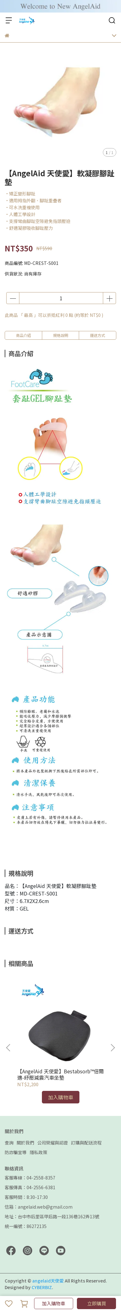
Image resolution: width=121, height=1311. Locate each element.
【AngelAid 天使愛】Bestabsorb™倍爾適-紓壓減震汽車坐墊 (60, 1074)
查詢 (9, 1142)
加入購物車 (53, 1303)
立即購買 (96, 1303)
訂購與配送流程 (86, 1142)
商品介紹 (23, 335)
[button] (112, 1047)
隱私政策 (38, 1152)
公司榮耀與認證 (52, 1142)
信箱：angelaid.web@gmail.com (39, 1207)
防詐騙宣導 (16, 1152)
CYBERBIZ (42, 1287)
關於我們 (25, 1142)
